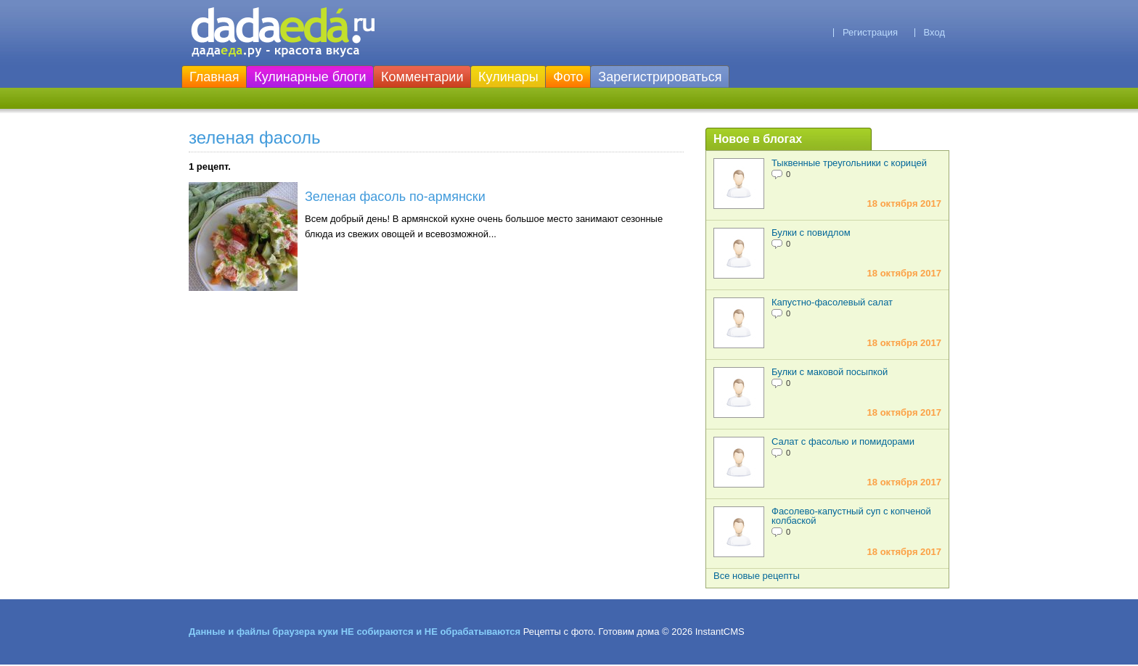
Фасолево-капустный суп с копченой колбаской (851, 516)
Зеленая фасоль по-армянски (395, 196)
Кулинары (508, 77)
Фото (568, 77)
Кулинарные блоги (310, 77)
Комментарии (422, 77)
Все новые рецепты (756, 575)
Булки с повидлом (811, 232)
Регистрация (870, 32)
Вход (934, 32)
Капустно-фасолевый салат (832, 302)
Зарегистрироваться (659, 77)
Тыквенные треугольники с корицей (849, 162)
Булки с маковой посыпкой (829, 371)
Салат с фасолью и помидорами (842, 441)
